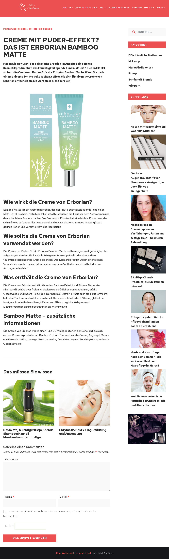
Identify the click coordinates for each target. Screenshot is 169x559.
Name (9, 497)
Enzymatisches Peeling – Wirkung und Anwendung (82, 432)
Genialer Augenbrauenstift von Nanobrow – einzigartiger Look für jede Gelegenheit (147, 181)
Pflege (132, 73)
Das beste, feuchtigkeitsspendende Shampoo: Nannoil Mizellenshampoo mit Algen (28, 433)
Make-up (134, 61)
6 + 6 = (10, 526)
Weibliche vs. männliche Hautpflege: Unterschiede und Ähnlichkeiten (148, 397)
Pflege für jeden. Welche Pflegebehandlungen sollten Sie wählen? (147, 319)
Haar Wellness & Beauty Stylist (73, 553)
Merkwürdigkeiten (15, 29)
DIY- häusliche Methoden (145, 55)
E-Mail (64, 497)
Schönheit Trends (40, 29)
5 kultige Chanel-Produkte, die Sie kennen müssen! (147, 279)
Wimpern (134, 85)
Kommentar (11, 459)
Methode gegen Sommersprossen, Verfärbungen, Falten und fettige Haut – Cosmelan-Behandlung (148, 231)
